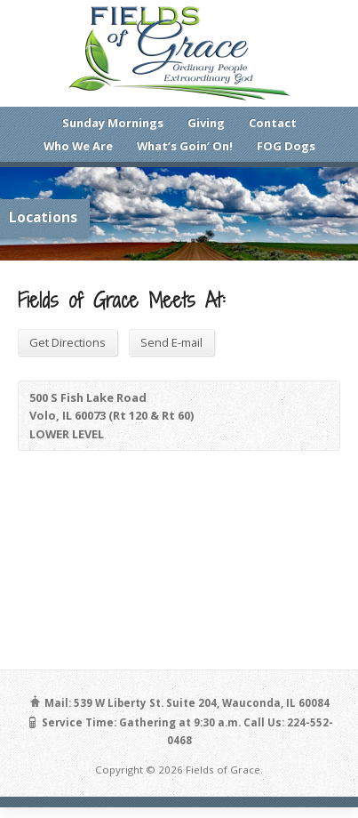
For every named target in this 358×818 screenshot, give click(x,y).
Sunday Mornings (112, 123)
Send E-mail (171, 342)
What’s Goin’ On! (185, 146)
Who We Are (78, 146)
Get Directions (67, 342)
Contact (273, 123)
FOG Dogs (286, 146)
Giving (206, 123)
